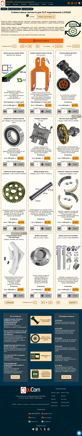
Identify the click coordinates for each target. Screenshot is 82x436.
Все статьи (15, 377)
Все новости (66, 377)
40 (61, 46)
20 (57, 46)
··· (18, 46)
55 (37, 46)
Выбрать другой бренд (45, 16)
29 (22, 46)
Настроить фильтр (42, 41)
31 (30, 46)
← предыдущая (9, 302)
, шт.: (13, 108)
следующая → (73, 302)
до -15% (21, 105)
